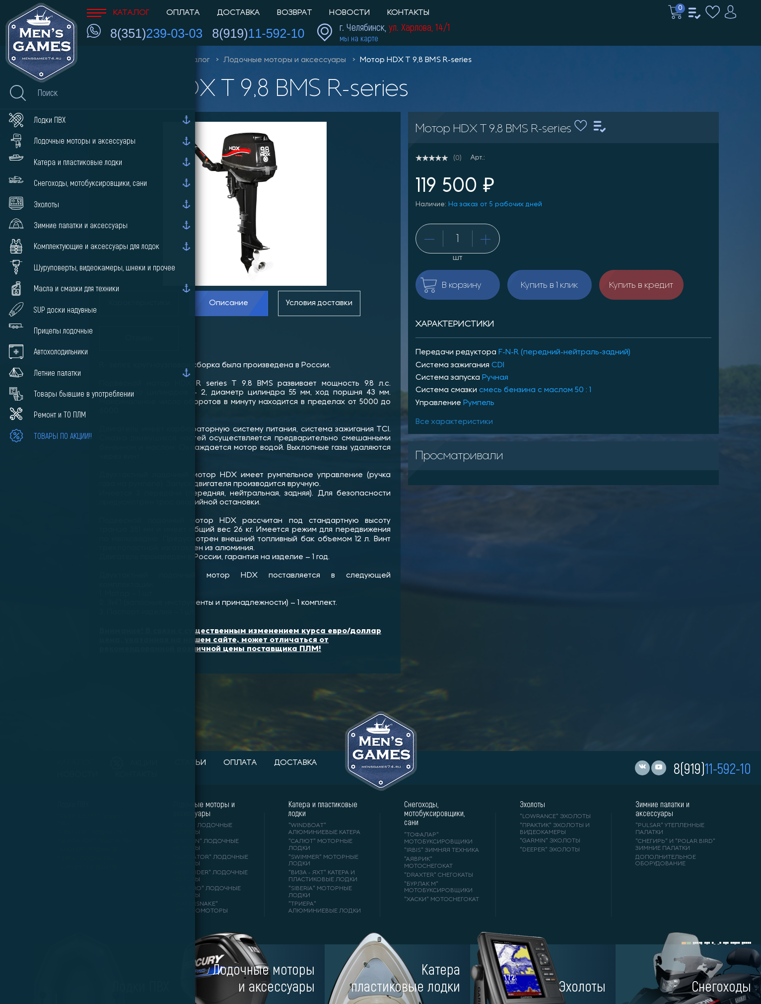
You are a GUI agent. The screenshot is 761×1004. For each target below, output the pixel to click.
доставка (295, 762)
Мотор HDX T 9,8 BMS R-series (416, 60)
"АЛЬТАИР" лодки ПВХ (92, 832)
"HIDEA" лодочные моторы (202, 829)
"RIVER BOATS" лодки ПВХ (90, 820)
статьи (191, 762)
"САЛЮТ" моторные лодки (320, 845)
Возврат (294, 12)
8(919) (258, 33)
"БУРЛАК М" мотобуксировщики (438, 888)
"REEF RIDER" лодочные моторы (210, 876)
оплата (240, 762)
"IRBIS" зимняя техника (441, 850)
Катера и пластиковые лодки (322, 809)
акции (134, 763)
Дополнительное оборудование (665, 861)
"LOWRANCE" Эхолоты (555, 816)
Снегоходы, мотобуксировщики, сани (434, 813)
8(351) (156, 33)
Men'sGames (142, 60)
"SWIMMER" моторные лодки (323, 861)
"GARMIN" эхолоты (550, 840)
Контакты (408, 12)
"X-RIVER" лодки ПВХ (89, 867)
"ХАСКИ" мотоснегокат (441, 899)
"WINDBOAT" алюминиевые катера (324, 829)
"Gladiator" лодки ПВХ (95, 840)
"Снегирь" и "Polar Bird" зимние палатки (675, 845)
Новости (349, 12)
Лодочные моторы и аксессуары (284, 60)
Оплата (183, 12)
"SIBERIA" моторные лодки (320, 892)
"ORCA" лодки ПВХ (86, 858)
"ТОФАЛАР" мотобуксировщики (438, 838)
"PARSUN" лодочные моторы (206, 845)
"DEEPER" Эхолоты (550, 849)
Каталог (118, 12)
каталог (75, 762)
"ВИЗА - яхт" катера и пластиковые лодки (322, 876)
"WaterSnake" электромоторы (200, 908)
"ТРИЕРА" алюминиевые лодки (324, 908)
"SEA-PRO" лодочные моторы (207, 892)
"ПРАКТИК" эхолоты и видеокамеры (555, 829)
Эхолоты (532, 804)
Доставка (238, 12)
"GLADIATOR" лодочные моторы (210, 861)
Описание (228, 303)
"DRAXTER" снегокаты (438, 875)
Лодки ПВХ (73, 804)
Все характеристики (454, 421)
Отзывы (139, 338)
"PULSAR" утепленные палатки (669, 829)
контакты (136, 774)
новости (77, 774)
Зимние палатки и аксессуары (662, 809)
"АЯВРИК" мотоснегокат (428, 863)
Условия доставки (319, 303)
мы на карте (359, 38)
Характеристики (139, 303)
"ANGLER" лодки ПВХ (90, 849)
